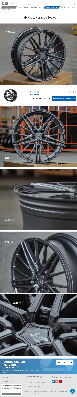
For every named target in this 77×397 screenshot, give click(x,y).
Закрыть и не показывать (12, 393)
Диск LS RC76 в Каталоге (39, 98)
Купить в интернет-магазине (62, 98)
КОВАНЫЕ (34, 7)
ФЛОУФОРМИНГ (23, 7)
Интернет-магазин (52, 7)
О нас (40, 7)
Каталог (9, 7)
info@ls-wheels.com (34, 386)
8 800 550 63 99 (34, 377)
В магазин (61, 362)
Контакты (6, 9)
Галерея (63, 7)
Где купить (71, 7)
